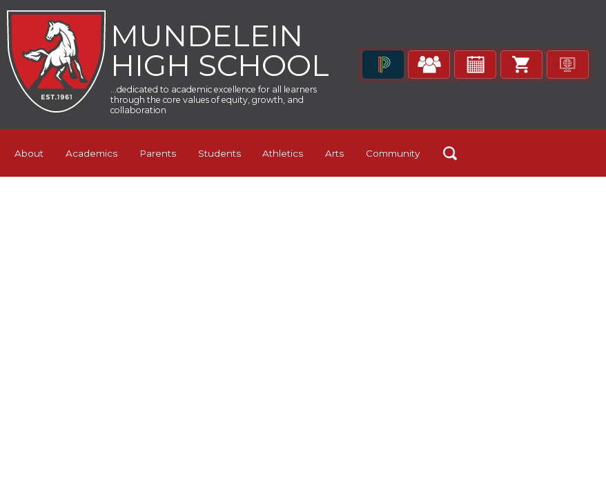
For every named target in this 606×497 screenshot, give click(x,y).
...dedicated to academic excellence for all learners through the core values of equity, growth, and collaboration (213, 137)
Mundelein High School (215, 68)
